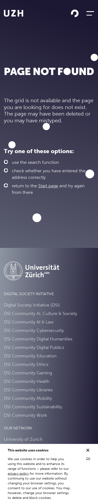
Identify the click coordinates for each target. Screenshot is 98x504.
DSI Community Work (25, 415)
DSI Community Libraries (28, 389)
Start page (48, 185)
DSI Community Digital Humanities (38, 338)
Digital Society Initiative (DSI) (32, 304)
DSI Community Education (30, 355)
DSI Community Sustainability (33, 406)
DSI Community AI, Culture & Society (40, 313)
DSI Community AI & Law (28, 321)
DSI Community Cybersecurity (34, 330)
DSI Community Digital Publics (34, 347)
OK (88, 458)
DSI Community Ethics (26, 364)
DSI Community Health (27, 381)
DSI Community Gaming (28, 372)
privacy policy (18, 473)
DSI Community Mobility (28, 398)
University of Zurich (23, 439)
